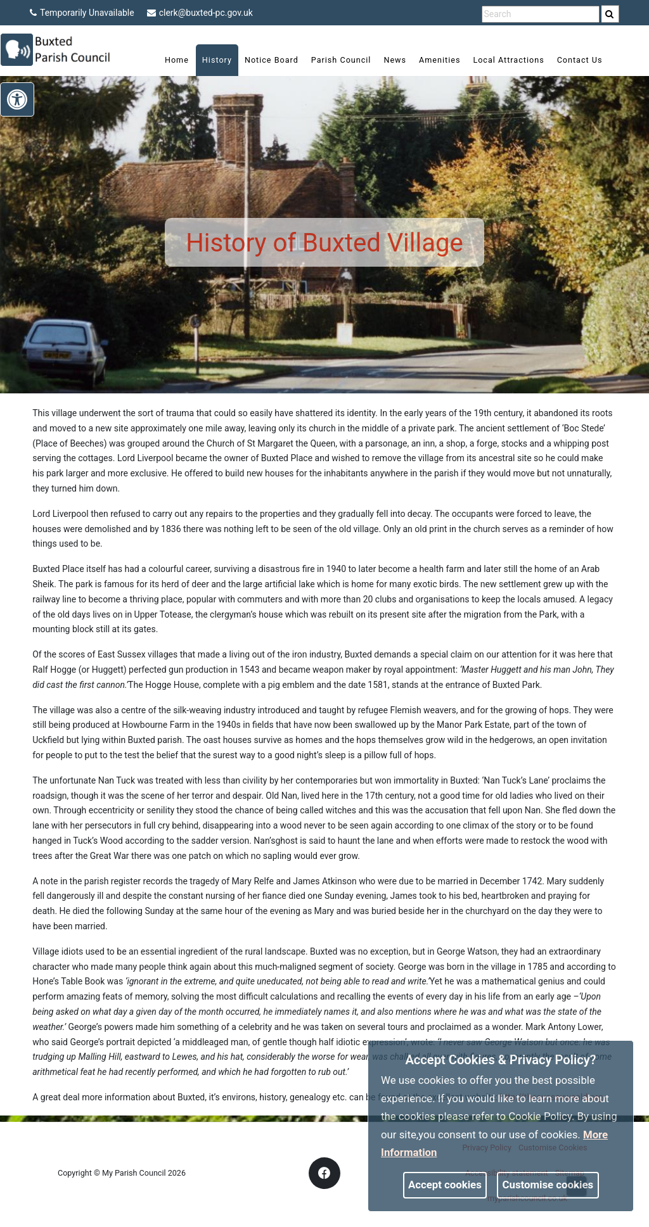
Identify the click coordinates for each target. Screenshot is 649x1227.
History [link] (208, 60)
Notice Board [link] (263, 60)
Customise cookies (548, 1184)
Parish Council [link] (332, 60)
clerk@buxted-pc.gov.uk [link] (200, 13)
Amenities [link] (430, 60)
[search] (610, 14)
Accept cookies (445, 1184)
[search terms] (541, 14)
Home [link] (168, 60)
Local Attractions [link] (499, 60)
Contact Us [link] (571, 60)
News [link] (386, 60)
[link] (609, 14)
